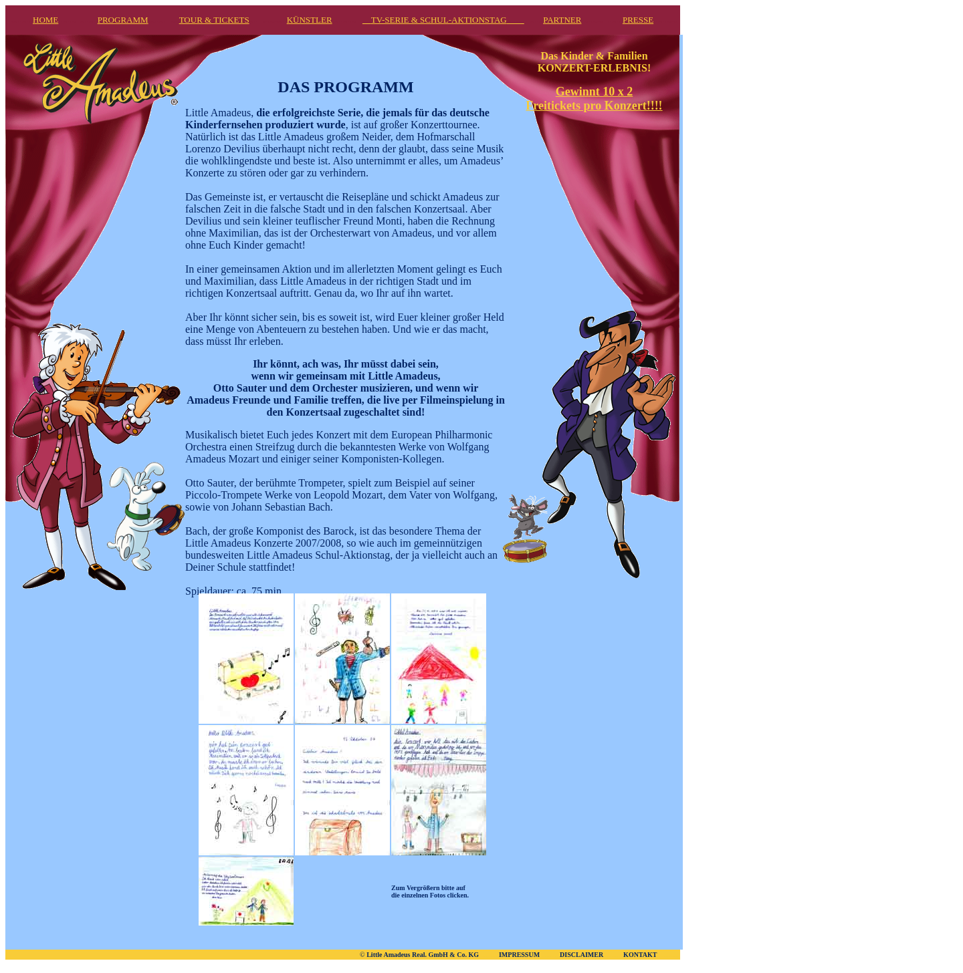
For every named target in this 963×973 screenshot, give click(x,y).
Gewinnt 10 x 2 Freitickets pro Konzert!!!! (594, 98)
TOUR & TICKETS (214, 20)
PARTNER (562, 20)
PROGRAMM (123, 20)
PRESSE (638, 20)
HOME (45, 20)
